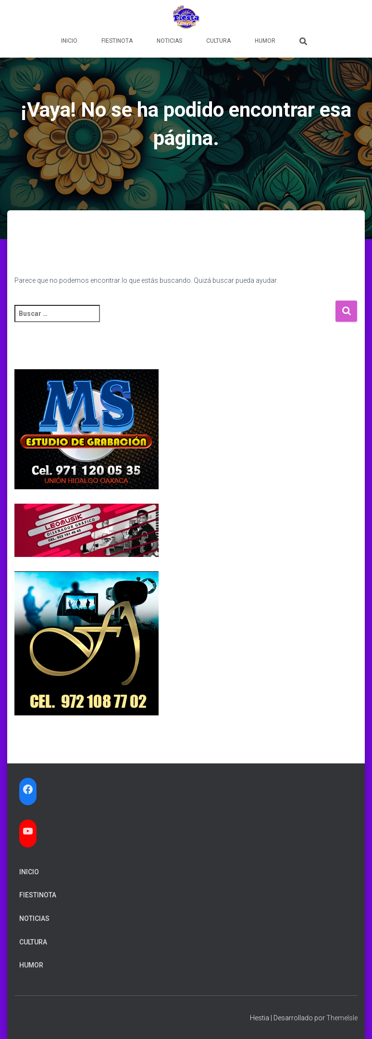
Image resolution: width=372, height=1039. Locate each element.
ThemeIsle (342, 1018)
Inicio (69, 40)
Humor (265, 40)
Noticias (169, 40)
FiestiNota (117, 40)
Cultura (218, 40)
